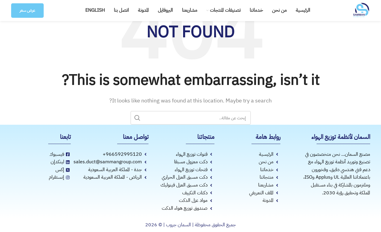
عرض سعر (27, 10)
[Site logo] (361, 10)
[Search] (190, 118)
